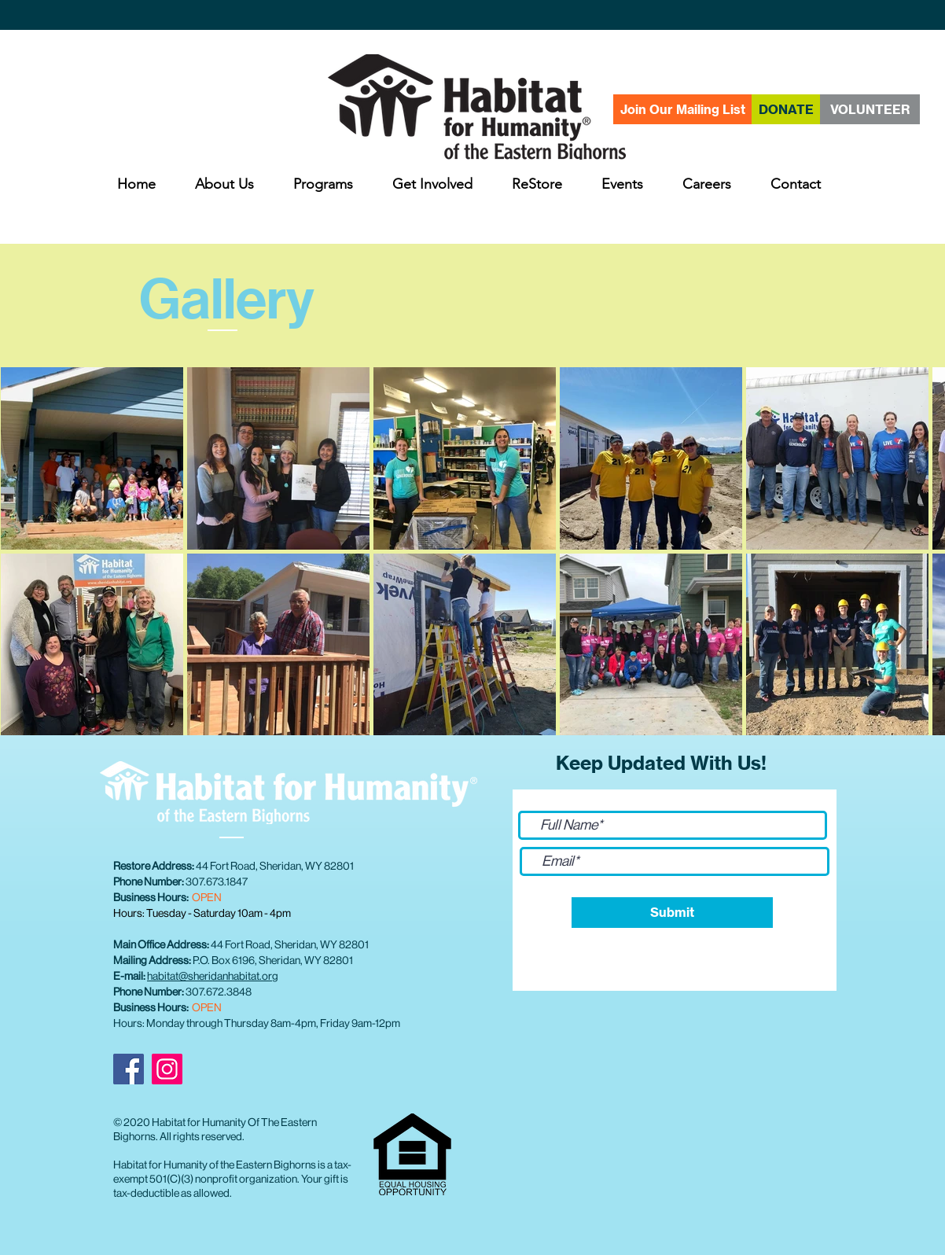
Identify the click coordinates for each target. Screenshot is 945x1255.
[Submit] (672, 912)
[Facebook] (128, 1069)
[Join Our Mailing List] (682, 109)
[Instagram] (167, 1069)
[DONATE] (786, 109)
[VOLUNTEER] (870, 109)
